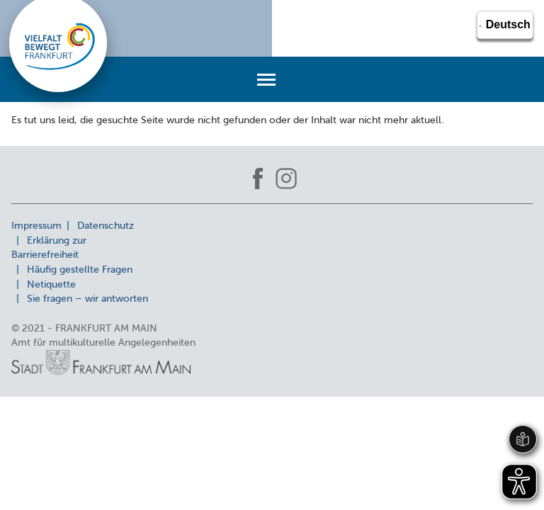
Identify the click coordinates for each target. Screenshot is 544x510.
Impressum (36, 225)
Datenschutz (105, 225)
